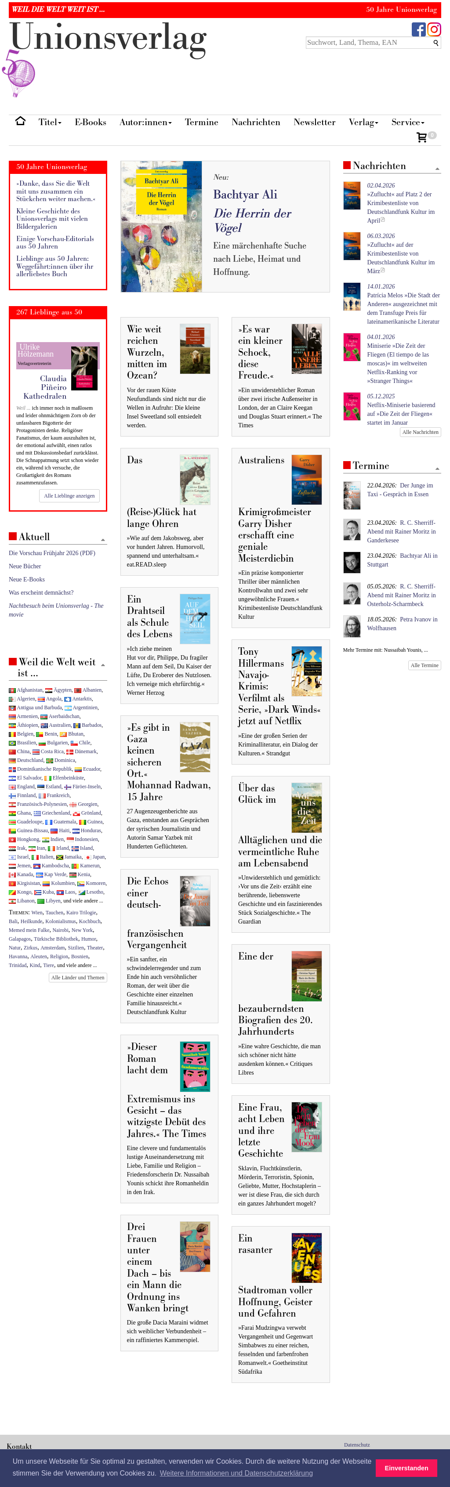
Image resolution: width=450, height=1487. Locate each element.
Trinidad (18, 965)
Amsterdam (52, 948)
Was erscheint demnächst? (41, 592)
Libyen (49, 901)
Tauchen (54, 913)
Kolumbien (58, 883)
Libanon (22, 901)
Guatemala (60, 822)
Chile (81, 743)
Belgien (21, 734)
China (19, 751)
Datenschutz (357, 1445)
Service (408, 122)
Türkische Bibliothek (56, 939)
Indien (53, 839)
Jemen (19, 866)
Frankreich (54, 795)
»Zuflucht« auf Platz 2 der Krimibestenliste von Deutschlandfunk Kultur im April (401, 203)
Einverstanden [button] (406, 1468)
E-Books (90, 122)
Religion (59, 956)
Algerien (22, 699)
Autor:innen (146, 122)
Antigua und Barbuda (35, 707)
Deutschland (26, 760)
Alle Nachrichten (421, 432)
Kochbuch (90, 921)
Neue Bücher (25, 566)
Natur (15, 948)
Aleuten (38, 956)
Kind (35, 965)
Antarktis (78, 699)
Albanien (88, 690)
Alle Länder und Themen (78, 977)
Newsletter (315, 122)
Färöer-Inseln (82, 786)
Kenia (79, 874)
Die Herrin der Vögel (251, 221)
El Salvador (25, 778)
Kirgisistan (24, 883)
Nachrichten (256, 122)
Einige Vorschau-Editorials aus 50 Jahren (55, 243)
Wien (37, 913)
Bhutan (71, 734)
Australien (56, 725)
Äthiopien (23, 725)
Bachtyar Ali (245, 194)
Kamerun (85, 866)
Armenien (23, 716)
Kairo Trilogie (81, 913)
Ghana (20, 813)
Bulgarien (53, 743)
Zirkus (30, 948)
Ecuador (87, 769)
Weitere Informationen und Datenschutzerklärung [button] (236, 1473)
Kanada (21, 874)
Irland (58, 848)
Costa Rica (48, 751)
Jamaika (69, 857)
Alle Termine (425, 665)
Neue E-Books (27, 579)
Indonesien (82, 839)
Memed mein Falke (29, 930)
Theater (95, 948)
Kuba (44, 892)
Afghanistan (25, 690)
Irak (17, 848)
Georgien (83, 804)
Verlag (363, 122)
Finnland (22, 795)
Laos (66, 892)
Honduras (87, 830)
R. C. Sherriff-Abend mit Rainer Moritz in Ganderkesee (401, 532)
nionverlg (108, 58)
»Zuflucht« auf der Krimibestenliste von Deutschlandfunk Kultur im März (401, 253)
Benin (46, 734)
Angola (49, 699)
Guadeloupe (25, 822)
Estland (49, 786)
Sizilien (76, 948)
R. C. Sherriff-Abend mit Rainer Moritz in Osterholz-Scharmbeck (401, 595)
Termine (201, 122)
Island (82, 848)
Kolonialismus (60, 921)
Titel (50, 122)
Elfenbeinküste (64, 778)
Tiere (48, 965)
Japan (94, 857)
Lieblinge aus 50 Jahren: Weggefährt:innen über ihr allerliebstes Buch (54, 266)
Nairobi (60, 930)
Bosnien (79, 956)
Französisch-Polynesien (38, 804)
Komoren (91, 883)
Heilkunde (32, 921)
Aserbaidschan (59, 716)
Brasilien (22, 743)
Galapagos (20, 939)
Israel (19, 857)
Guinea (90, 822)
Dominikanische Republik (40, 769)
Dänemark (81, 751)
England (22, 786)
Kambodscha (51, 866)
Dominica (60, 760)
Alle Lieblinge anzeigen (69, 496)
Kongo (20, 892)
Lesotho (90, 892)
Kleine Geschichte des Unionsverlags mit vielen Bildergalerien (52, 219)
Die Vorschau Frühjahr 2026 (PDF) (52, 553)
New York (82, 930)
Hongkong (24, 839)
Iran (37, 848)
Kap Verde (51, 874)
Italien (42, 857)
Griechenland (52, 813)
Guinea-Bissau (28, 830)
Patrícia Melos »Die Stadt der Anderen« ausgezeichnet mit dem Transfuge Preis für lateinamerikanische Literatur (403, 304)
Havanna (18, 956)
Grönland (87, 813)
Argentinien (81, 707)
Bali (13, 921)
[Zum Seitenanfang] (437, 169)
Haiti (60, 830)
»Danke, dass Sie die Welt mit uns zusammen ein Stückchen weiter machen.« (56, 191)
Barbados (87, 725)
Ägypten (58, 690)
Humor (88, 939)
